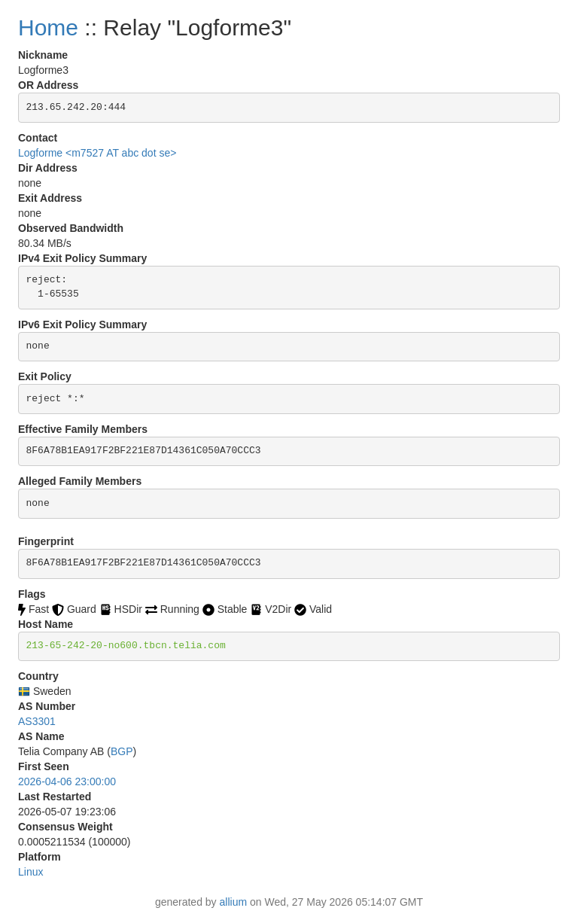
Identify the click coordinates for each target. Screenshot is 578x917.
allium (234, 902)
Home (48, 27)
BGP (122, 751)
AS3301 (37, 721)
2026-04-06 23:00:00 (67, 781)
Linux (30, 872)
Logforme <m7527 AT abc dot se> (97, 153)
